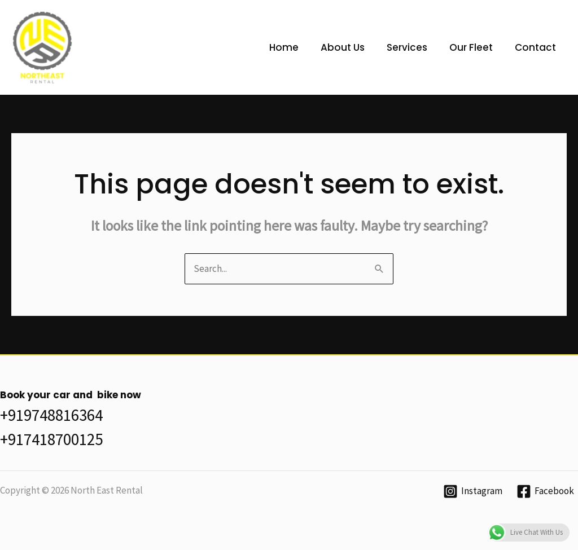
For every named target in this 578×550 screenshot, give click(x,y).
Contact (536, 47)
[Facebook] (545, 491)
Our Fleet (475, 47)
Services (413, 47)
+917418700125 (51, 439)
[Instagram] (472, 491)
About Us (352, 47)
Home (296, 47)
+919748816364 (51, 414)
